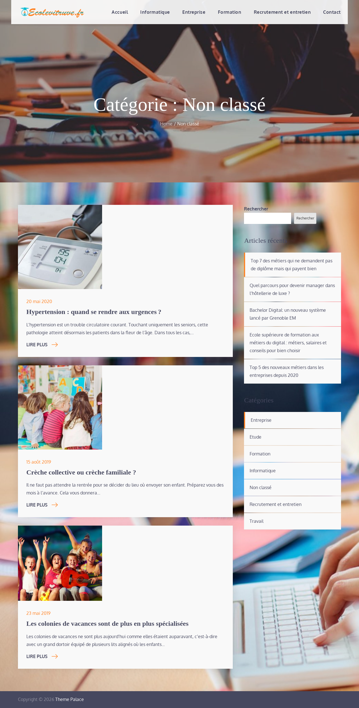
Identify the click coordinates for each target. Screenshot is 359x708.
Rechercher (256, 209)
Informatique (155, 12)
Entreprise (194, 12)
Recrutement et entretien (282, 12)
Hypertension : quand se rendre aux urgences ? (93, 311)
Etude (255, 437)
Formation (229, 12)
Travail (256, 521)
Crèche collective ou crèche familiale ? (81, 472)
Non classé (260, 487)
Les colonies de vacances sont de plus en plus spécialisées (107, 623)
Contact (332, 12)
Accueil (120, 12)
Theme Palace (69, 699)
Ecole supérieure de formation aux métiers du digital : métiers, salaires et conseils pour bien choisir (288, 342)
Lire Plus (42, 344)
